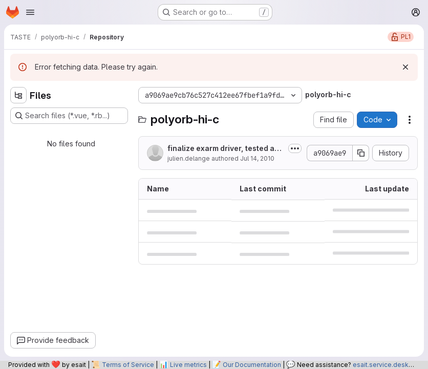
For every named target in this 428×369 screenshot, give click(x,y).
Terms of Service (128, 364)
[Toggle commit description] (295, 148)
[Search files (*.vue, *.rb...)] (69, 115)
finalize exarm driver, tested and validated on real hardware (225, 149)
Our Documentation (252, 364)
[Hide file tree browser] (18, 95)
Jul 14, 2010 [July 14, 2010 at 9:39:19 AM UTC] (257, 158)
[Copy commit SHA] (361, 153)
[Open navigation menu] (30, 12)
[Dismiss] (405, 67)
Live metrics (188, 364)
